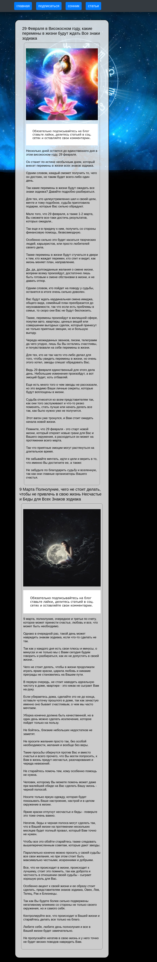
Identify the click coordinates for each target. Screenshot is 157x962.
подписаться (48, 6)
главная (23, 6)
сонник (73, 6)
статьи (93, 6)
